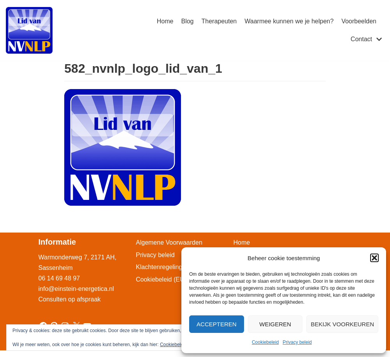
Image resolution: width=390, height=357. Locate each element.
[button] (374, 258)
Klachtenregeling (159, 267)
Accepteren (217, 324)
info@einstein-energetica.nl (76, 288)
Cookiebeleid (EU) (161, 279)
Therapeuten (219, 21)
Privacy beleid (297, 342)
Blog (187, 21)
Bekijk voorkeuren (342, 324)
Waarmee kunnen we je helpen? (289, 21)
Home (165, 21)
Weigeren (275, 324)
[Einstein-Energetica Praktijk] (29, 30)
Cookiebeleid (265, 342)
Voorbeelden (358, 21)
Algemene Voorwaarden (169, 242)
